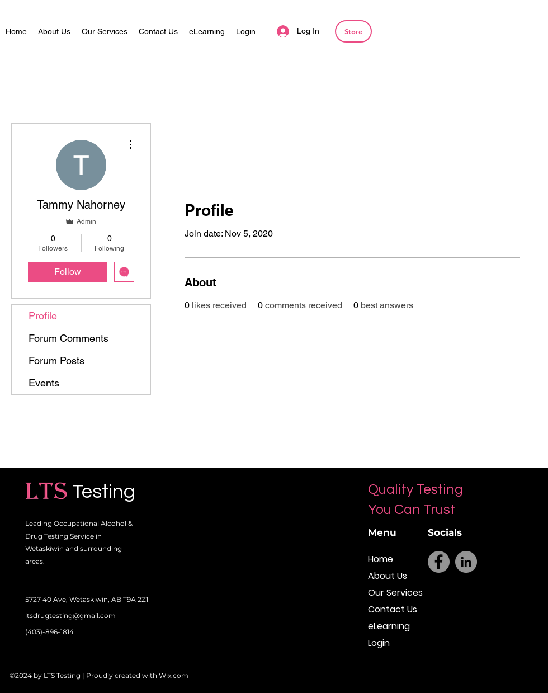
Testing (103, 492)
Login (379, 643)
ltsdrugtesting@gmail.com (70, 615)
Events (44, 383)
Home (380, 559)
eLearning (389, 626)
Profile (43, 316)
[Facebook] (439, 562)
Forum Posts (56, 360)
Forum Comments (68, 338)
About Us (387, 575)
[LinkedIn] (466, 562)
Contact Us (392, 609)
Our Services (392, 592)
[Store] (353, 31)
